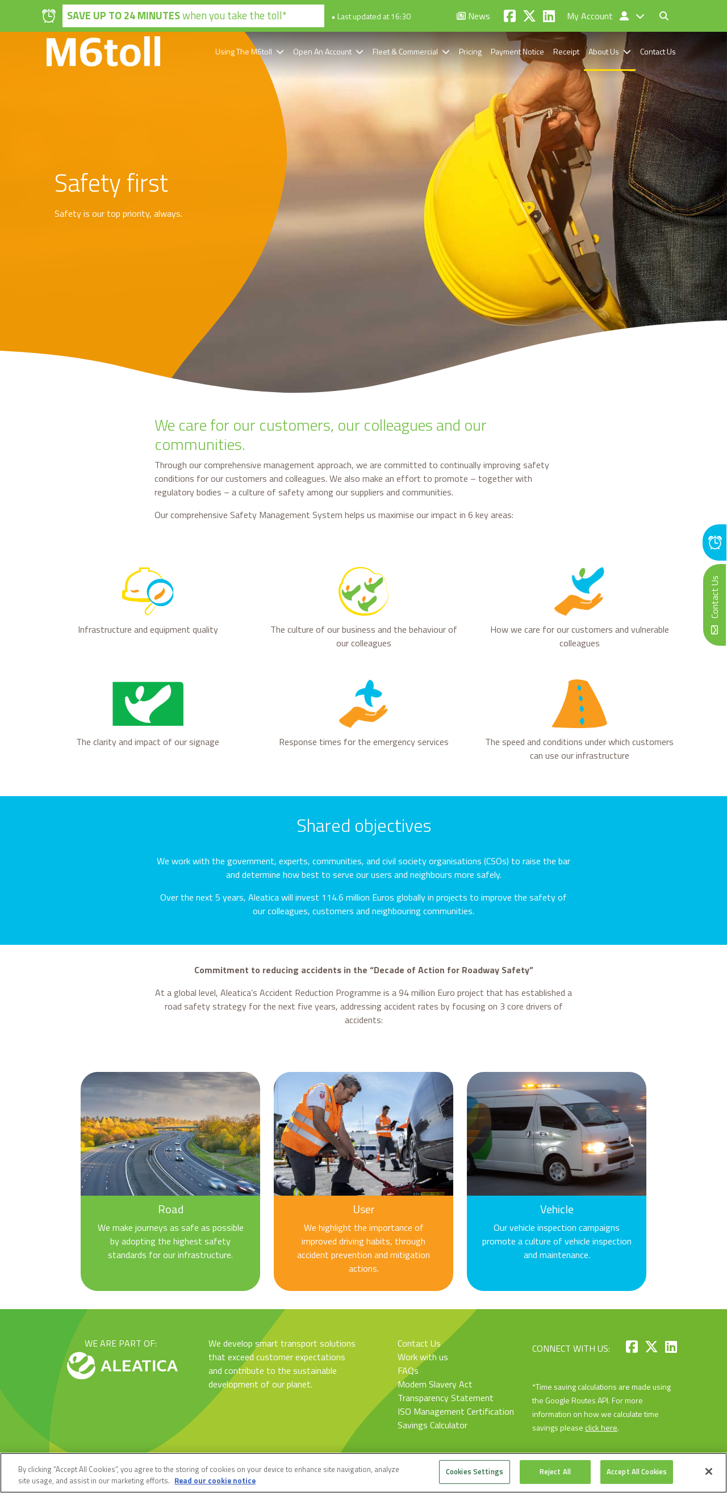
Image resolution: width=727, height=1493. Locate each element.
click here (601, 1427)
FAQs (408, 1370)
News (473, 16)
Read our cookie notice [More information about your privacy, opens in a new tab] (215, 1480)
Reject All (555, 1471)
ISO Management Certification (456, 1411)
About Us (603, 51)
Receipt (566, 51)
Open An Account (322, 51)
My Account (599, 16)
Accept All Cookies (637, 1471)
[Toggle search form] (663, 16)
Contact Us (658, 51)
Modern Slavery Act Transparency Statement (446, 1390)
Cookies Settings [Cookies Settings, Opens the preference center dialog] (474, 1471)
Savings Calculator (432, 1425)
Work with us (423, 1357)
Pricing (470, 51)
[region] (363, 1473)
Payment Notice (517, 51)
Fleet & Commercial (405, 51)
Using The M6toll (243, 51)
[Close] (708, 1471)
